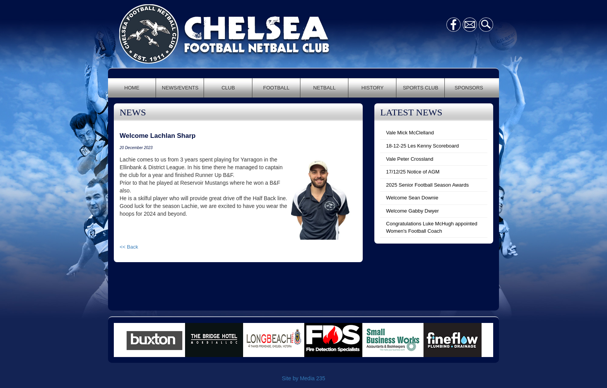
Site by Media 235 (303, 378)
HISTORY (373, 88)
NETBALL (324, 88)
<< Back (129, 247)
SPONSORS (468, 88)
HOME (131, 88)
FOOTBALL (276, 88)
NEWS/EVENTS (180, 88)
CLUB (228, 88)
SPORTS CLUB (421, 88)
